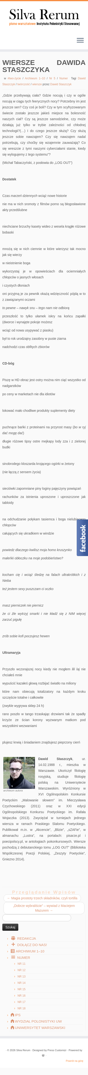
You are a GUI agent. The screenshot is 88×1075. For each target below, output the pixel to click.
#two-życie (15, 78)
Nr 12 (22, 970)
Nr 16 (22, 995)
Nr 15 (22, 989)
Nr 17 (22, 1002)
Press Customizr (57, 1050)
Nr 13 (22, 976)
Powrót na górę (74, 1060)
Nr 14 (22, 983)
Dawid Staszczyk (61, 84)
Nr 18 (22, 1008)
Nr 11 (22, 963)
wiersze (37, 84)
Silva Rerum (23, 1050)
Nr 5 (53, 78)
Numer (64, 78)
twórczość (24, 84)
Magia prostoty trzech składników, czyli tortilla (42, 898)
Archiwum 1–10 (36, 78)
